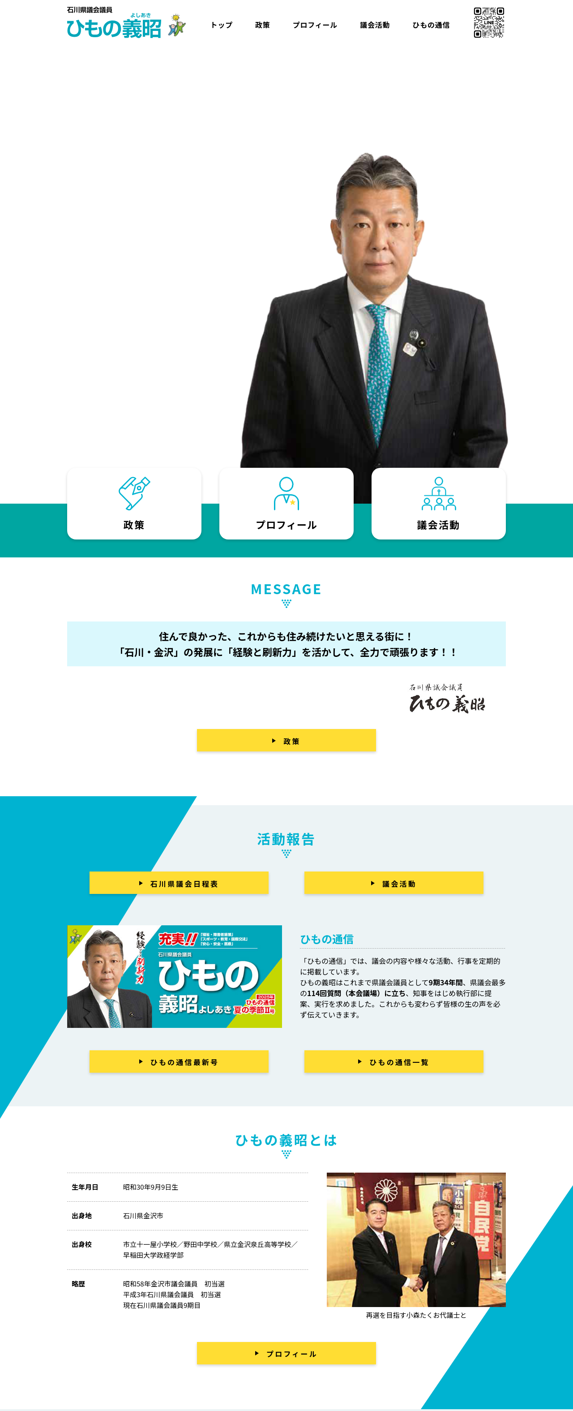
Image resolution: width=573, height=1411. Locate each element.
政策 (262, 24)
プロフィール (315, 24)
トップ (221, 24)
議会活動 (375, 24)
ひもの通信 (431, 24)
